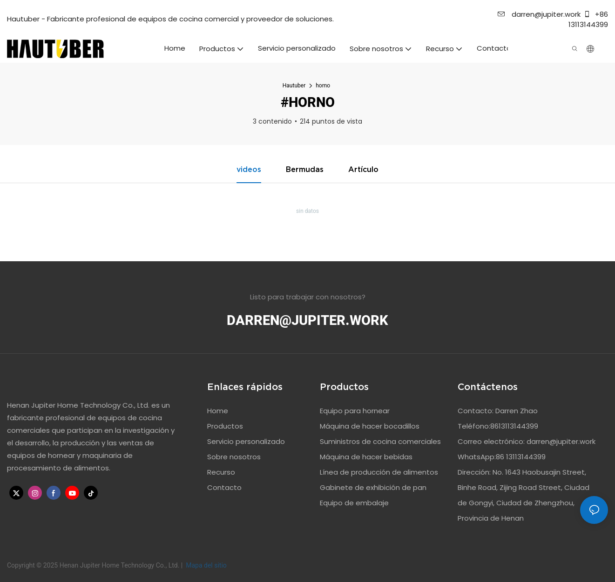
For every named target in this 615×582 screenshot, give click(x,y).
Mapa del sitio (205, 565)
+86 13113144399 (588, 19)
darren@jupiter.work (539, 14)
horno (323, 85)
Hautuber (294, 85)
